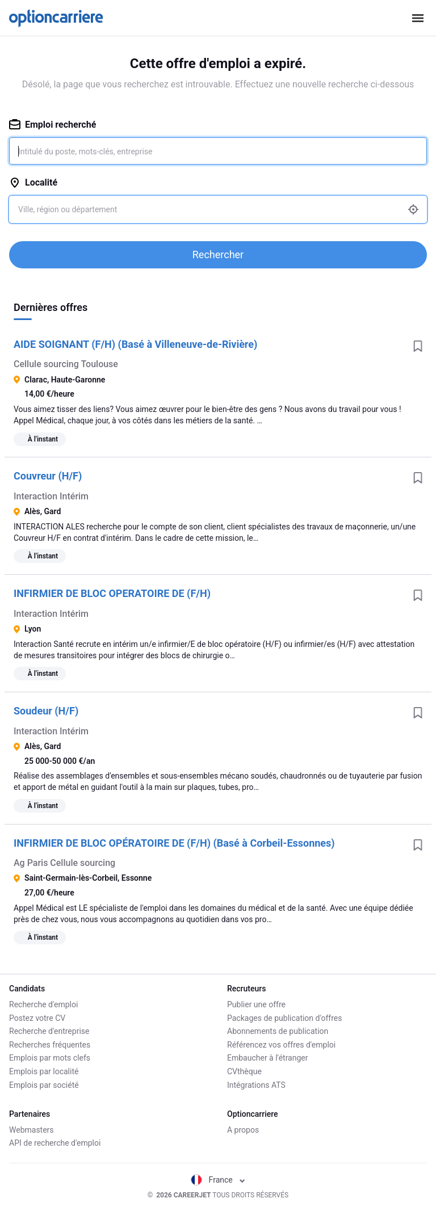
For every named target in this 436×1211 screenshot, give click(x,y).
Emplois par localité (43, 1071)
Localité (33, 182)
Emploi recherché (52, 124)
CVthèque (244, 1071)
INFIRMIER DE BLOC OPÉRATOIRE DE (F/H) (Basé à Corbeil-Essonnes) (174, 843)
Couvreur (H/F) (48, 476)
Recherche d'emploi (43, 1004)
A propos (243, 1129)
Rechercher (218, 254)
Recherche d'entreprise (49, 1031)
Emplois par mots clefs (49, 1057)
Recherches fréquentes (49, 1044)
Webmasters (31, 1129)
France (218, 1179)
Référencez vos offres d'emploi (281, 1044)
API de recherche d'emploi (54, 1142)
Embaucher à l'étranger (267, 1057)
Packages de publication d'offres (284, 1018)
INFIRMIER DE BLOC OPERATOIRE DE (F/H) (112, 593)
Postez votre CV (37, 1018)
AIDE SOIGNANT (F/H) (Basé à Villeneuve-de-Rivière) (135, 344)
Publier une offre (256, 1004)
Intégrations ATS (256, 1085)
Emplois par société (44, 1085)
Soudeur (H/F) (46, 711)
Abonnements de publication (277, 1031)
